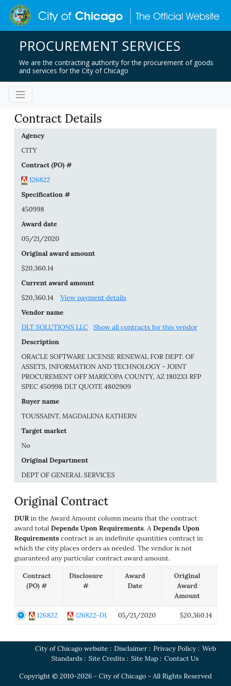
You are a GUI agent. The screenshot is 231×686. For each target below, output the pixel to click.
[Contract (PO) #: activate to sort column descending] (39, 586)
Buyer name (40, 401)
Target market (44, 430)
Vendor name (42, 312)
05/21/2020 (40, 238)
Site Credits (106, 658)
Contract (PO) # (46, 165)
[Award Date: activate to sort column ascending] (137, 586)
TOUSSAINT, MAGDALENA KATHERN (79, 416)
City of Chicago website (71, 648)
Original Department (54, 460)
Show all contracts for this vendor (145, 327)
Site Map (144, 658)
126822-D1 (91, 615)
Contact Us (181, 658)
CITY (29, 150)
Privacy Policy (174, 648)
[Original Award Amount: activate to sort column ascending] (189, 586)
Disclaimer (130, 648)
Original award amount (58, 253)
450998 (32, 209)
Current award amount (57, 283)
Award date (39, 224)
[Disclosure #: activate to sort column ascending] (88, 586)
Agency (32, 135)
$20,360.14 (37, 268)
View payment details (93, 297)
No (25, 445)
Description (40, 342)
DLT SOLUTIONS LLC (54, 327)
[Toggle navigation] (20, 95)
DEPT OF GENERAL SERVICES (68, 475)
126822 (39, 179)
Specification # (45, 194)
